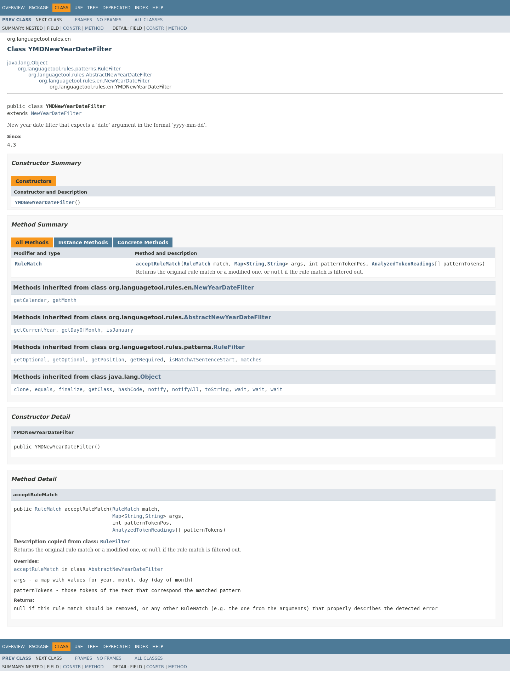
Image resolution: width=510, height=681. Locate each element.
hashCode (130, 389)
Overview (13, 7)
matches (251, 359)
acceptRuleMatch (158, 264)
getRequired (146, 359)
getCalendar (30, 300)
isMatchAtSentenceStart (201, 359)
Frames (83, 19)
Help (157, 7)
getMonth (64, 300)
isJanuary (119, 330)
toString (217, 389)
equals (44, 389)
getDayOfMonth (81, 330)
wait (241, 389)
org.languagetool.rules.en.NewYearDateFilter (94, 81)
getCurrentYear (35, 330)
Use (78, 7)
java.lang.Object (27, 62)
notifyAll (185, 389)
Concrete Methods (143, 242)
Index (141, 7)
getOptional (30, 359)
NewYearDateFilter (56, 113)
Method (94, 28)
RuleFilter (229, 347)
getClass (100, 389)
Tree (92, 7)
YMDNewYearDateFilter (45, 202)
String (255, 264)
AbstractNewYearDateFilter (227, 317)
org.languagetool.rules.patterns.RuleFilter (69, 68)
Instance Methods (83, 242)
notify (157, 389)
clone (21, 389)
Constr (72, 28)
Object (150, 376)
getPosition (107, 359)
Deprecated (116, 7)
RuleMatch (28, 264)
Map (238, 264)
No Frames (108, 19)
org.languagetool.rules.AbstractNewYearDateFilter (90, 75)
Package (39, 7)
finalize (70, 389)
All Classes (149, 19)
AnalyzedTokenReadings (403, 264)
